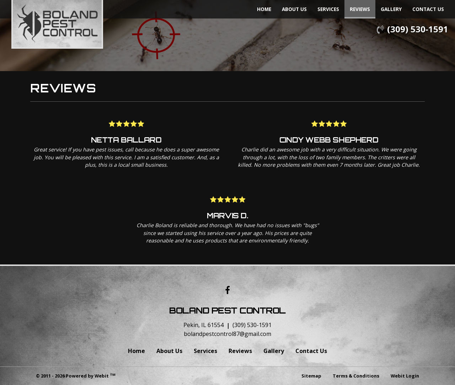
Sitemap (311, 376)
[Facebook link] (227, 290)
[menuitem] (264, 9)
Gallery (391, 9)
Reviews (362, 7)
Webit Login (405, 376)
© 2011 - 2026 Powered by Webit (76, 375)
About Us (294, 9)
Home (264, 9)
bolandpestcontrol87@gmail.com (227, 334)
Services (328, 9)
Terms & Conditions (356, 376)
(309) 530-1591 (417, 29)
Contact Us (428, 9)
